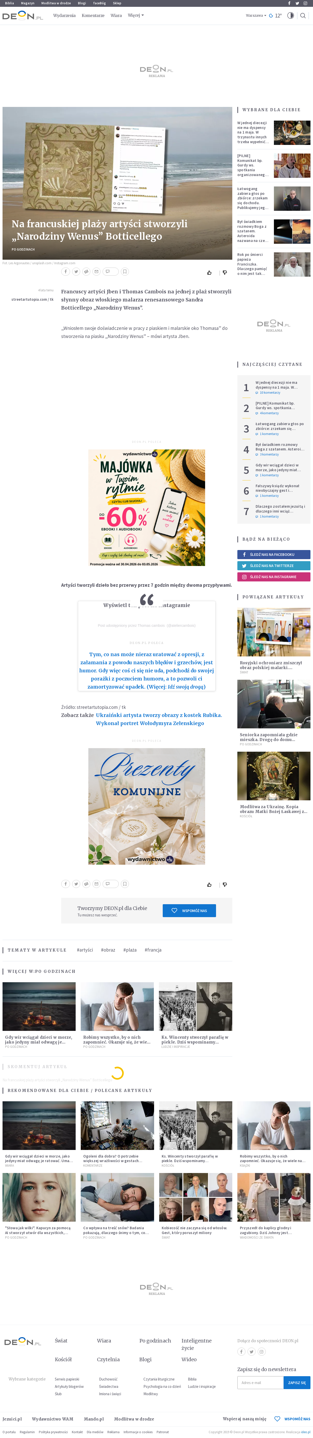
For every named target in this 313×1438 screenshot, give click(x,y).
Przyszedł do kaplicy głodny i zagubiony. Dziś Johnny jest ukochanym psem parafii (265, 1232)
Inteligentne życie (197, 1344)
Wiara (116, 15)
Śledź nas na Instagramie (269, 576)
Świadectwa (108, 1386)
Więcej (134, 15)
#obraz (108, 950)
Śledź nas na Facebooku (268, 554)
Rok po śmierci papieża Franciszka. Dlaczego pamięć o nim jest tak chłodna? (252, 266)
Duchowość (108, 1379)
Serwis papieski (67, 1379)
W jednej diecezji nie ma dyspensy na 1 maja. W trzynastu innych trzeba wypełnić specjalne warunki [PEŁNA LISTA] (253, 137)
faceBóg (99, 3)
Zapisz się (297, 1382)
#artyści (85, 950)
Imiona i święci (110, 1393)
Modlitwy (150, 1393)
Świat (244, 672)
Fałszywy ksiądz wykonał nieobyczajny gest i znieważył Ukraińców (278, 490)
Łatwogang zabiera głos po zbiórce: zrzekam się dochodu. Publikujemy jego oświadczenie (252, 200)
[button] (290, 16)
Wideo (189, 1359)
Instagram (305, 3)
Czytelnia (108, 1359)
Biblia (9, 3)
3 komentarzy (267, 454)
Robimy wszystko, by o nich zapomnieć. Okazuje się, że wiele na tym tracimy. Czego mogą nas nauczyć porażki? (273, 1163)
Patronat (163, 1432)
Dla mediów (95, 1432)
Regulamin (27, 1432)
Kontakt (77, 1432)
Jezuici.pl (12, 1419)
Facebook (289, 3)
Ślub (58, 1393)
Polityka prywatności (53, 1432)
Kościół (246, 816)
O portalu (9, 1432)
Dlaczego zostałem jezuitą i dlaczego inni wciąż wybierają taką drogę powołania (280, 513)
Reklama (113, 1432)
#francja (153, 950)
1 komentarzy (267, 434)
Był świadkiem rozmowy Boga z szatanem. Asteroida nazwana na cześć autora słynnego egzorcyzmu (252, 236)
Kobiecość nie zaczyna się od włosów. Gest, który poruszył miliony (194, 1230)
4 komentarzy (267, 413)
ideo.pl (305, 1432)
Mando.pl (94, 1419)
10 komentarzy (268, 393)
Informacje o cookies (138, 1432)
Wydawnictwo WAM (53, 1419)
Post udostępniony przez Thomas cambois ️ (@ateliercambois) (146, 625)
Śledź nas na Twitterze (268, 565)
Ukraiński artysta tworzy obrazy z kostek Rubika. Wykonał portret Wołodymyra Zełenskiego (159, 719)
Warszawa (254, 15)
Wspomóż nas (189, 910)
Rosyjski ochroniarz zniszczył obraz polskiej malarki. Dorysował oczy (271, 667)
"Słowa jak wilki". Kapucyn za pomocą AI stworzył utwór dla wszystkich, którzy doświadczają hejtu (38, 1232)
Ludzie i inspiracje (175, 1047)
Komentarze (93, 15)
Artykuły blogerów (69, 1386)
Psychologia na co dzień (162, 1386)
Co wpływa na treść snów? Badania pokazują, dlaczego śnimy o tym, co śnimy (114, 1232)
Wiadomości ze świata (257, 1237)
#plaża (130, 950)
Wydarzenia (64, 15)
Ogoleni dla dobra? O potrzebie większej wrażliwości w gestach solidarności (111, 1161)
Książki (245, 1165)
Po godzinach (23, 249)
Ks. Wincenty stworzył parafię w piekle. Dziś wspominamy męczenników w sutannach (194, 1042)
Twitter (297, 3)
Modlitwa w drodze (56, 3)
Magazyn (27, 3)
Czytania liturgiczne (159, 1379)
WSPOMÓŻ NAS (292, 1418)
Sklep (117, 3)
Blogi (82, 3)
